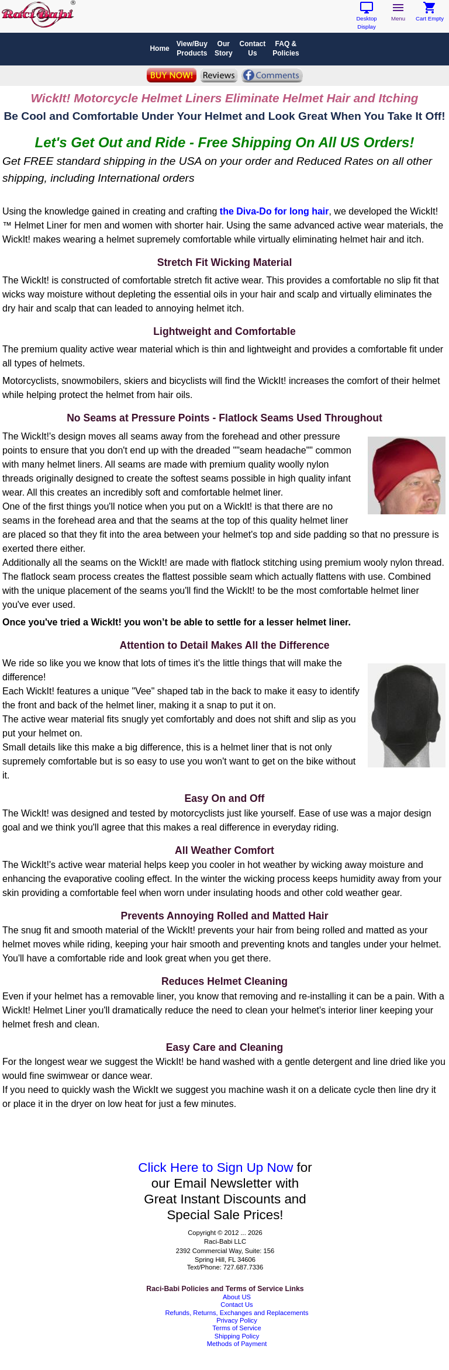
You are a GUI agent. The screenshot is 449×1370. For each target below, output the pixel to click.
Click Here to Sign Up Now (215, 1167)
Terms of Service (236, 1327)
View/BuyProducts (192, 48)
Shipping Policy (237, 1336)
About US (237, 1296)
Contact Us (236, 1304)
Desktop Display (366, 19)
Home (159, 48)
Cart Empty (430, 15)
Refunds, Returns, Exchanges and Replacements (236, 1312)
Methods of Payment (237, 1343)
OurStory (224, 48)
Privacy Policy (236, 1320)
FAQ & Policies (285, 48)
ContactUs (253, 48)
